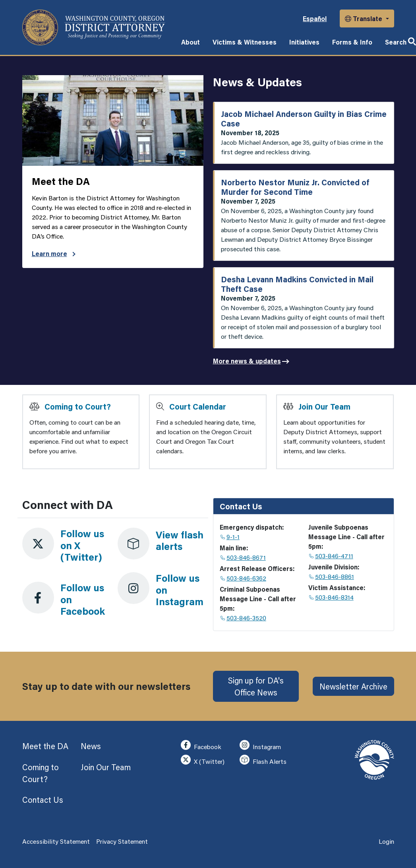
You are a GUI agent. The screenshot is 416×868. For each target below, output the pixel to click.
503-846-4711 (331, 555)
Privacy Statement (122, 841)
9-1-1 (230, 536)
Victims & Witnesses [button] (245, 42)
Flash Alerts (263, 760)
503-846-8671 (243, 557)
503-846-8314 (331, 597)
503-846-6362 (243, 578)
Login (386, 841)
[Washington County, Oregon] (93, 27)
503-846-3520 (243, 618)
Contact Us (42, 799)
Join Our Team (324, 406)
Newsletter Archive (353, 686)
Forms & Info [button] (352, 42)
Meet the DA (45, 746)
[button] (367, 18)
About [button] (190, 42)
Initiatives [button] (304, 42)
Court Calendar (197, 406)
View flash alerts (179, 540)
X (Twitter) (202, 760)
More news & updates (247, 361)
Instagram (260, 745)
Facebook (201, 745)
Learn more (54, 253)
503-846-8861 (331, 576)
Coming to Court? (78, 406)
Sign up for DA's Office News (256, 686)
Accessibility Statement (56, 841)
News (91, 746)
